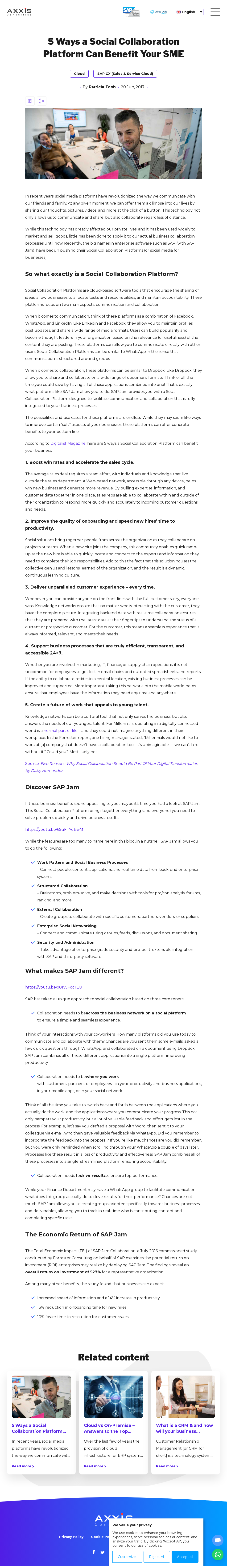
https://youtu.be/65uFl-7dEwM (54, 829)
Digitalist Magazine (68, 443)
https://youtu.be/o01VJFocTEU (53, 987)
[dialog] (156, 1542)
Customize (127, 1557)
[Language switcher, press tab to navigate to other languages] (189, 12)
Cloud (79, 74)
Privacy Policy (71, 1537)
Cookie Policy (103, 1537)
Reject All (157, 1557)
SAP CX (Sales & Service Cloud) (125, 74)
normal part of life (61, 730)
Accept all (185, 1557)
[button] (217, 1554)
